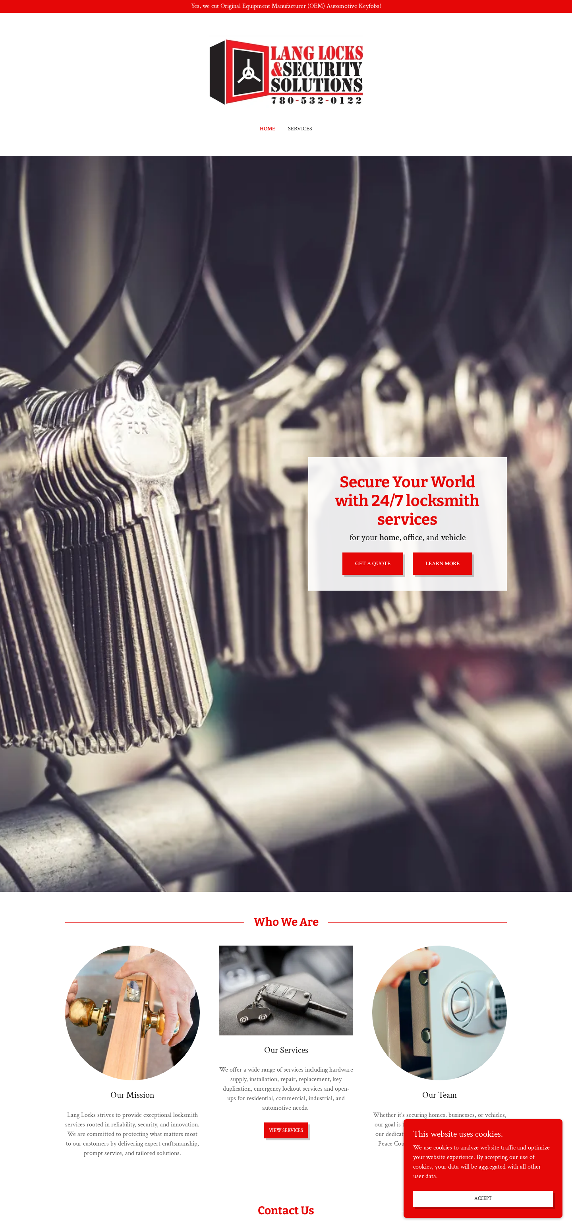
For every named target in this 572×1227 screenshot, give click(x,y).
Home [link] (267, 128)
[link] (286, 74)
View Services (286, 1131)
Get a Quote (372, 563)
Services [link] (300, 128)
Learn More (442, 563)
